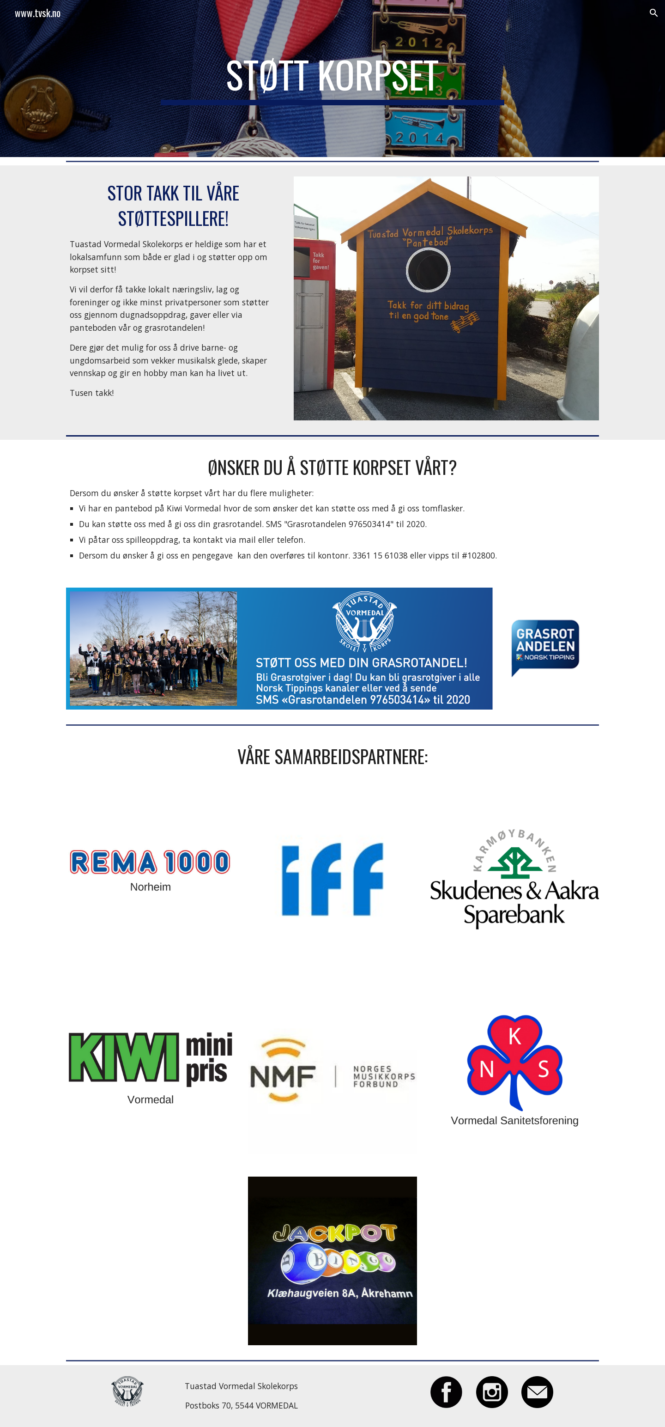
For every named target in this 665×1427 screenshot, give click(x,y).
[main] (332, 78)
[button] (654, 13)
